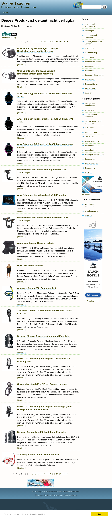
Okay (100, 514)
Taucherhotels (93, 300)
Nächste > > (59, 41)
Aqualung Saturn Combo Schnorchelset (38, 454)
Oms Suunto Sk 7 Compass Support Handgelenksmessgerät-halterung (36, 72)
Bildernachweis (71, 495)
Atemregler (89, 31)
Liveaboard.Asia (91, 211)
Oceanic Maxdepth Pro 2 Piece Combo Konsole (42, 384)
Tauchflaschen (90, 71)
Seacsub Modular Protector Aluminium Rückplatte (43, 336)
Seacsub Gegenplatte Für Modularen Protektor (41, 432)
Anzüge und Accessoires (90, 25)
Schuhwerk (89, 57)
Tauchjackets (90, 79)
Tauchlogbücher (91, 84)
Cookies (47, 495)
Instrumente (89, 48)
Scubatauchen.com (49, 492)
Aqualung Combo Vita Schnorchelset (36, 288)
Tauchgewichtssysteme (94, 75)
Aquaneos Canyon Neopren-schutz (35, 243)
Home (5, 12)
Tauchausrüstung (9, 37)
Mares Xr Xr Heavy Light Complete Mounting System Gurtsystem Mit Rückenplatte (44, 408)
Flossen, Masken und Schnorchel (93, 43)
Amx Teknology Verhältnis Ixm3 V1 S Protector (41, 195)
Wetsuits (88, 215)
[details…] (21, 65)
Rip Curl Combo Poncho (30, 265)
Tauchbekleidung (91, 66)
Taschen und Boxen (93, 62)
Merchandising (91, 53)
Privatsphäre (57, 495)
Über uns (38, 495)
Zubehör (88, 93)
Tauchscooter (90, 88)
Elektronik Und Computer (91, 36)
